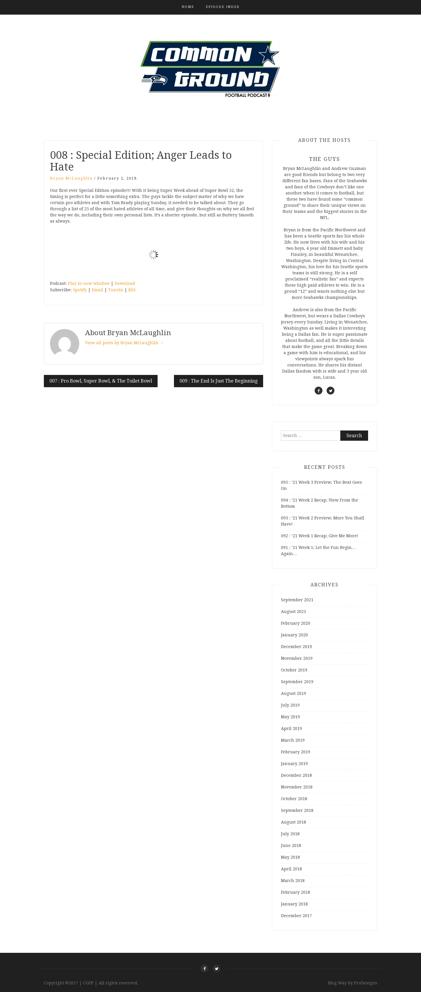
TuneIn (115, 289)
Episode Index (222, 7)
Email (97, 289)
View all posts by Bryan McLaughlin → (124, 342)
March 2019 (293, 740)
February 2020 (295, 623)
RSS (132, 289)
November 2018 (297, 787)
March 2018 (293, 880)
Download (125, 283)
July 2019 (290, 705)
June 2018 (291, 845)
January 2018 (294, 904)
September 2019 (297, 681)
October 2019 (294, 670)
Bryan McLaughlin (71, 178)
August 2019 (293, 693)
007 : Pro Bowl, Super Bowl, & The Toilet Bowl (100, 381)
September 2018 (297, 810)
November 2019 (297, 658)
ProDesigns (365, 983)
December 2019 (296, 646)
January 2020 (294, 635)
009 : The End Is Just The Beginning (219, 381)
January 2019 (294, 763)
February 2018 (295, 892)
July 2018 (290, 833)
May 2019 (290, 716)
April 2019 (291, 728)
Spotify (80, 289)
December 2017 (296, 915)
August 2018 (293, 822)
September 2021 (297, 599)
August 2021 (293, 611)
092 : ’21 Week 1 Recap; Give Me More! (319, 535)
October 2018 (294, 798)
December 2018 (296, 775)
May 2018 (290, 857)
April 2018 (291, 869)
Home (188, 7)
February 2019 (295, 752)
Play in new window (89, 283)
